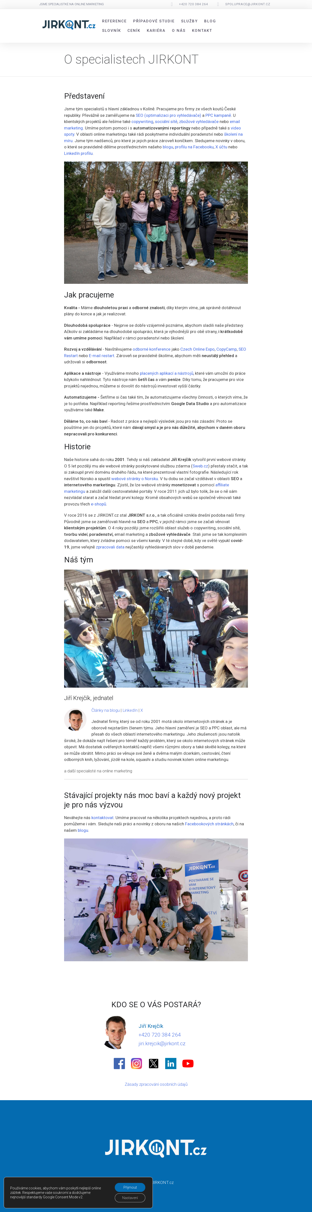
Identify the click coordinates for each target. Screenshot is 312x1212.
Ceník (133, 30)
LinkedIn (130, 710)
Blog (210, 21)
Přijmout (130, 1187)
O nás (179, 30)
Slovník (111, 30)
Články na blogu (105, 710)
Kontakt (202, 30)
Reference (114, 21)
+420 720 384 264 (193, 4)
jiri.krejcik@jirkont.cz (162, 1043)
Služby (189, 21)
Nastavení (130, 1198)
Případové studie (154, 21)
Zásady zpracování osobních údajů (156, 1084)
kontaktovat (102, 817)
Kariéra (156, 30)
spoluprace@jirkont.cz (247, 4)
